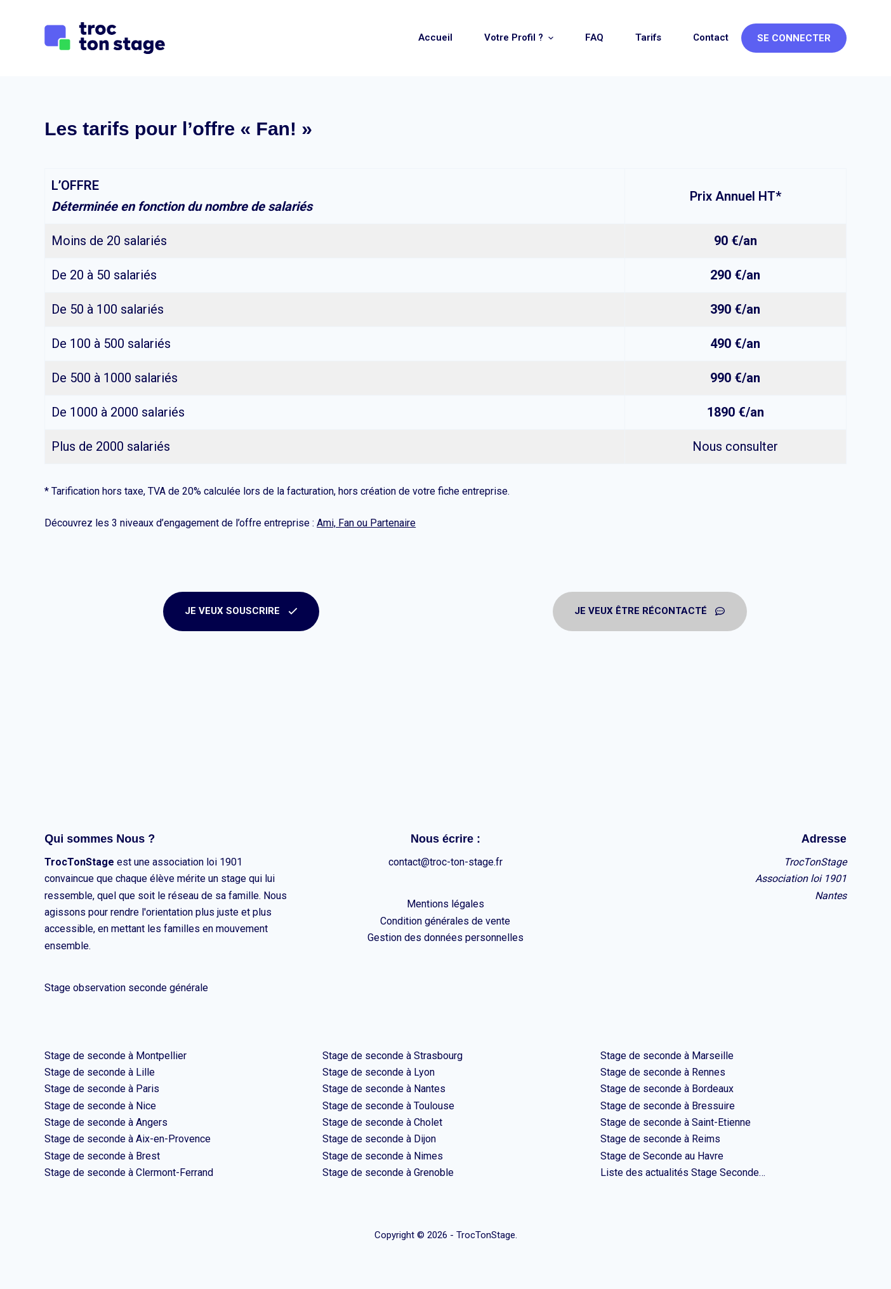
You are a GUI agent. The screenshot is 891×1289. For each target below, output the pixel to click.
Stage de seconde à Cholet (382, 1122)
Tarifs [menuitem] (648, 37)
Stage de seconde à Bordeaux (667, 1089)
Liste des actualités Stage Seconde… (682, 1172)
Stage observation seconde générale (126, 988)
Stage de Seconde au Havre (661, 1156)
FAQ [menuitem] (594, 37)
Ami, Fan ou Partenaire (366, 523)
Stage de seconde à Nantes (384, 1089)
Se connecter (794, 38)
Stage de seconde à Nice (100, 1106)
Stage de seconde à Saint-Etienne (675, 1122)
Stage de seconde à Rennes (662, 1072)
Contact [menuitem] (711, 37)
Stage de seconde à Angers (106, 1122)
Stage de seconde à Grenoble (388, 1172)
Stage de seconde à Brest (102, 1156)
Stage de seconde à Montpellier (115, 1056)
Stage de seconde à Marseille (667, 1056)
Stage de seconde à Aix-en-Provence (127, 1139)
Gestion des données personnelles (445, 938)
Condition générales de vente (445, 921)
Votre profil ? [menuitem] (520, 38)
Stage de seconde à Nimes (382, 1156)
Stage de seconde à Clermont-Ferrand (128, 1172)
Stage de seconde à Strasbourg (392, 1056)
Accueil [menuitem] (435, 37)
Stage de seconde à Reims (660, 1139)
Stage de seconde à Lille (99, 1072)
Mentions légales (445, 904)
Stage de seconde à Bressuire (667, 1106)
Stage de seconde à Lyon (378, 1072)
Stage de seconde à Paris (101, 1089)
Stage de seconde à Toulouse (388, 1106)
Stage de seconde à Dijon (379, 1139)
